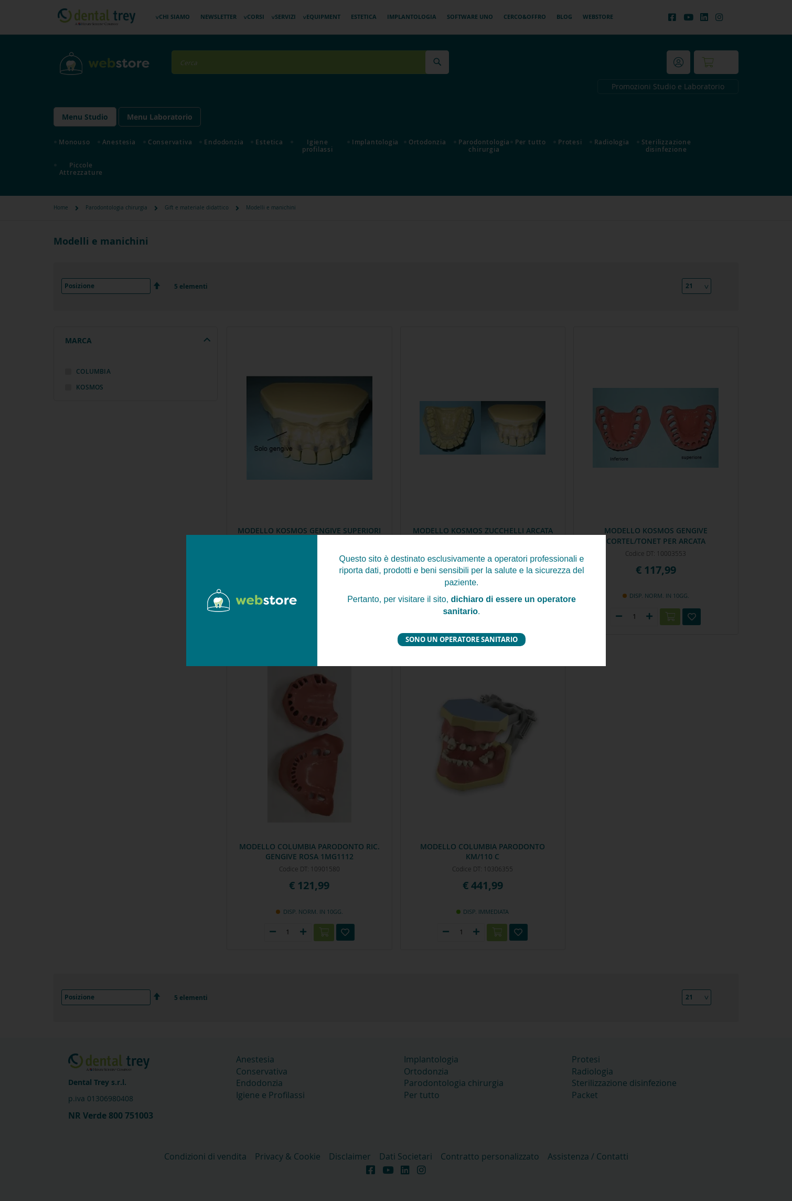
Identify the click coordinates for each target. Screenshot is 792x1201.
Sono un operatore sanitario (461, 639)
